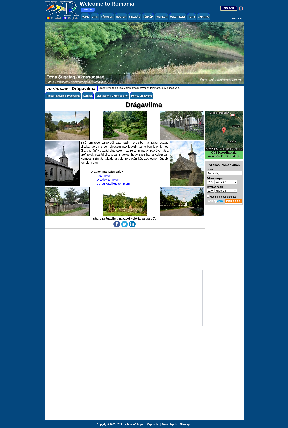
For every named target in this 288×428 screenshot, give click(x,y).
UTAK (95, 16)
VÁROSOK (107, 16)
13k (87, 9)
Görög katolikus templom (113, 183)
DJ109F (62, 88)
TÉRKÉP (148, 16)
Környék (88, 95)
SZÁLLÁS (134, 16)
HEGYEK (121, 16)
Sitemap (184, 424)
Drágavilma (82, 88)
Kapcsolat (153, 424)
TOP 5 (191, 16)
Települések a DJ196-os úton (112, 95)
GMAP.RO (203, 16)
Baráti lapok (169, 424)
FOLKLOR (161, 16)
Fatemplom (104, 175)
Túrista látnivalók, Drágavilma (63, 95)
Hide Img (237, 18)
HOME (85, 16)
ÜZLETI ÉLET (177, 16)
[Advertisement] (224, 267)
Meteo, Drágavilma (141, 95)
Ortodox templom (108, 179)
